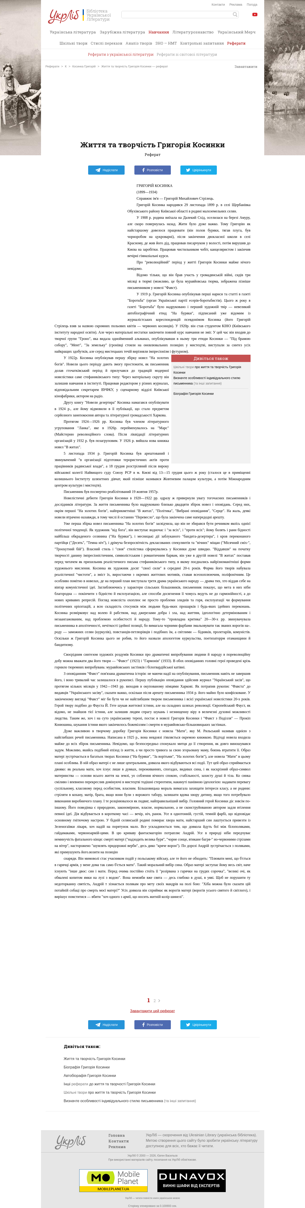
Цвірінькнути (198, 170)
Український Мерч (237, 32)
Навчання (159, 33)
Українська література (73, 32)
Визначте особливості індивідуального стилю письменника (113, 1101)
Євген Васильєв (167, 1155)
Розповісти (152, 170)
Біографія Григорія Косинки (194, 393)
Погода (252, 4)
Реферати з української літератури (121, 54)
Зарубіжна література (122, 32)
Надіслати (106, 170)
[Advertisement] (153, 104)
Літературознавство (193, 32)
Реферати (236, 43)
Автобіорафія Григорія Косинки (90, 1076)
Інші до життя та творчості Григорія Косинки (109, 1084)
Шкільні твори (73, 43)
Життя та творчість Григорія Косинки (95, 1059)
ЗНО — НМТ (166, 43)
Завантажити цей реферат (152, 1011)
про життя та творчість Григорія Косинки (110, 1092)
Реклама (235, 4)
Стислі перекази (106, 43)
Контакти (218, 4)
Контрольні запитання (202, 43)
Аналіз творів (139, 43)
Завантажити (244, 67)
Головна (116, 1135)
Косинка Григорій (83, 66)
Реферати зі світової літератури (187, 54)
